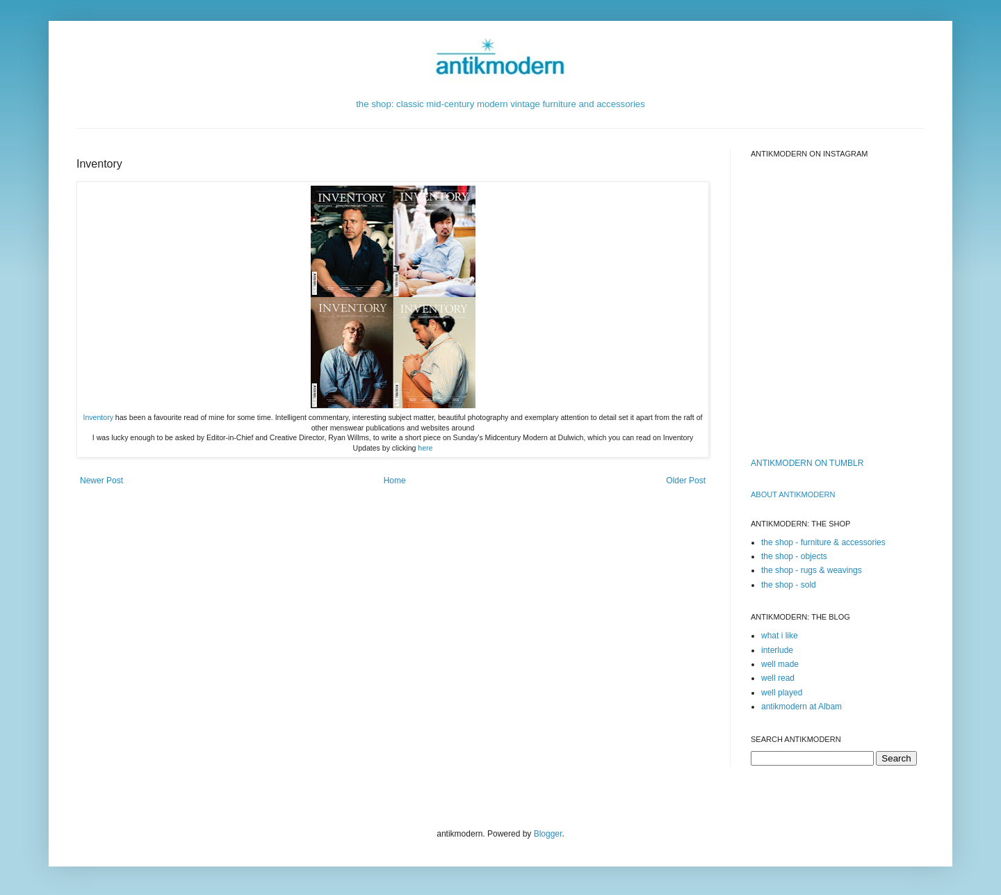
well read (778, 678)
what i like (779, 635)
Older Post (686, 480)
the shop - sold (788, 585)
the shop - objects (794, 556)
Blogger (548, 834)
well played (781, 693)
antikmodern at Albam (801, 706)
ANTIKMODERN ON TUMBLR (807, 463)
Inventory (98, 417)
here (425, 448)
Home (395, 480)
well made (780, 664)
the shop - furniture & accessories (823, 542)
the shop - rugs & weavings (811, 570)
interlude (777, 650)
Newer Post (101, 480)
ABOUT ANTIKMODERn (793, 494)
